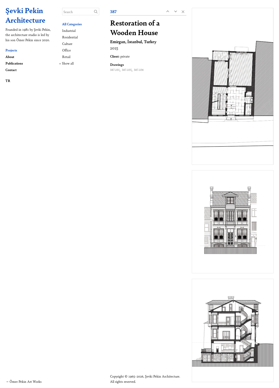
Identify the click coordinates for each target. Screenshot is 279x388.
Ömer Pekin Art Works (26, 381)
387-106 (139, 69)
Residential (70, 37)
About (9, 56)
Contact (11, 69)
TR (7, 80)
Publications (14, 63)
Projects (11, 50)
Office (66, 50)
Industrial (69, 30)
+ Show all (66, 63)
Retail (66, 56)
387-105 (127, 69)
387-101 (115, 69)
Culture (67, 43)
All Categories (72, 24)
